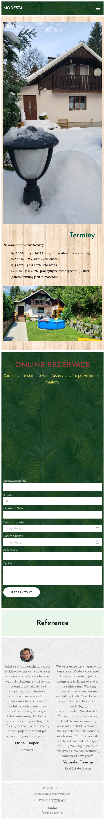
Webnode (60, 800)
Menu (98, 8)
